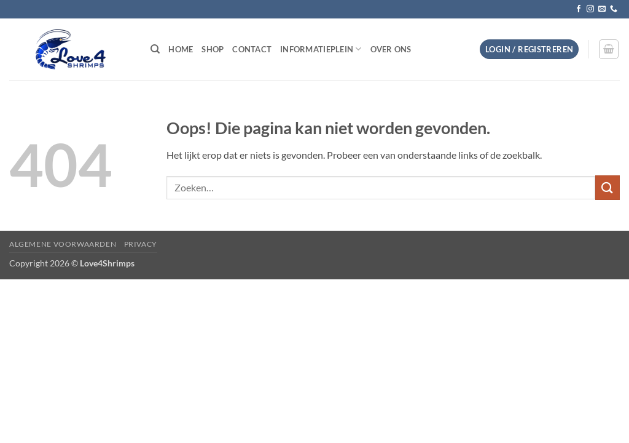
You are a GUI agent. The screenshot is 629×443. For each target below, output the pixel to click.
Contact (252, 49)
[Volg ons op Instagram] (590, 9)
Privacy (140, 244)
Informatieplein (320, 49)
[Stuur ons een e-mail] (602, 9)
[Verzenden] (607, 187)
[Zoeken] (155, 49)
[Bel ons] (613, 9)
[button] (529, 49)
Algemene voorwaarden (62, 244)
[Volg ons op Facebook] (578, 9)
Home (180, 49)
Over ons (391, 49)
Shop (212, 49)
